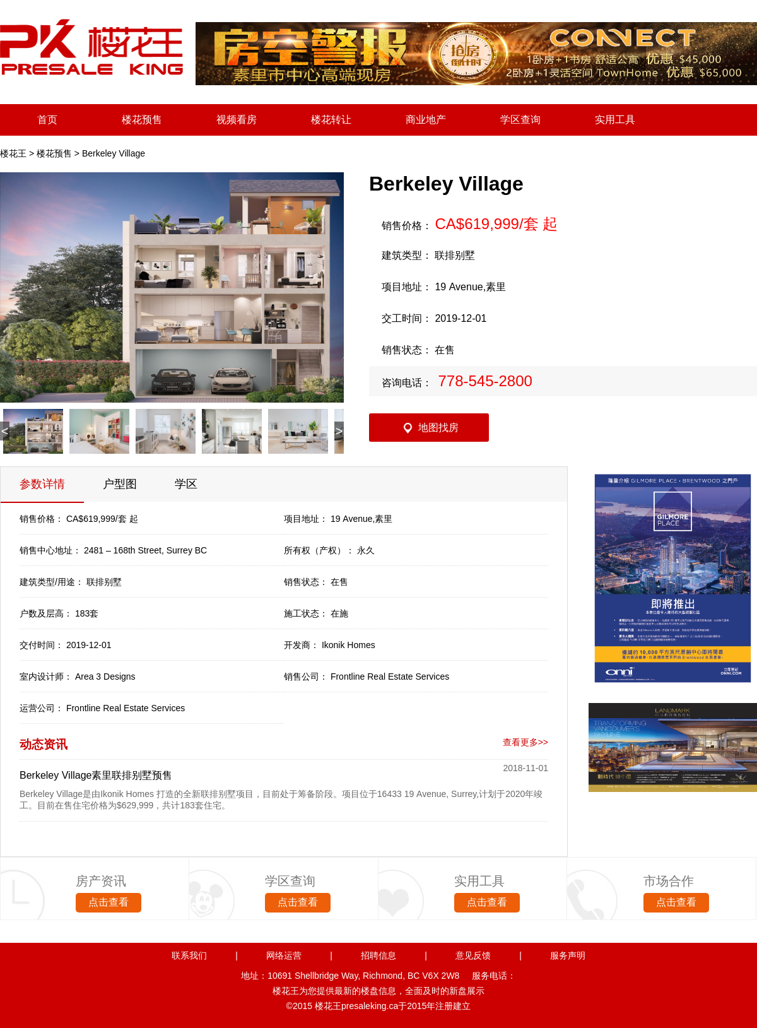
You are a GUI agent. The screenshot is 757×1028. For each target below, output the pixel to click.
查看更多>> (525, 742)
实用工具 (615, 119)
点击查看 (108, 902)
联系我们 (189, 955)
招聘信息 (378, 955)
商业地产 (426, 119)
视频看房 (236, 119)
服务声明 (567, 955)
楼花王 (13, 153)
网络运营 (284, 955)
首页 (47, 119)
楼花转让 (331, 119)
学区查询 (520, 119)
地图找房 (438, 427)
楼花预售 (142, 119)
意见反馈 (473, 955)
